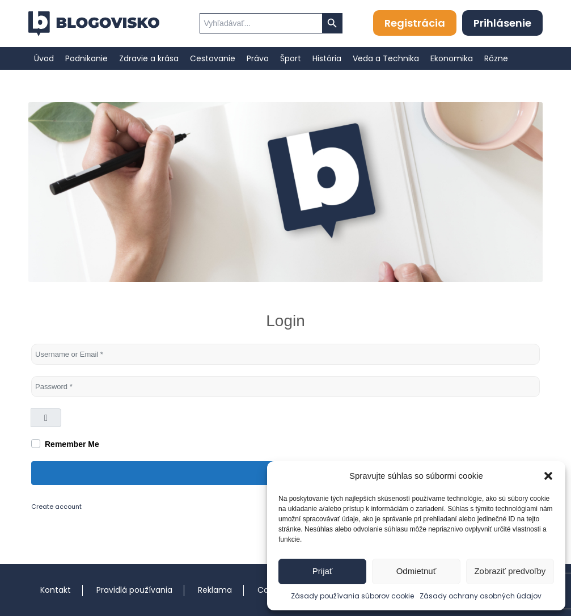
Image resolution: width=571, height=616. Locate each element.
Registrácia (414, 23)
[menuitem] (44, 58)
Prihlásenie (502, 23)
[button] (548, 476)
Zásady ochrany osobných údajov (481, 596)
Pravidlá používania (134, 590)
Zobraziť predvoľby (509, 571)
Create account (56, 506)
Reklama (215, 590)
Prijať (322, 571)
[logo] (93, 23)
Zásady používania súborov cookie (352, 596)
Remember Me (72, 444)
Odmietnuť (416, 571)
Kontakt (55, 590)
